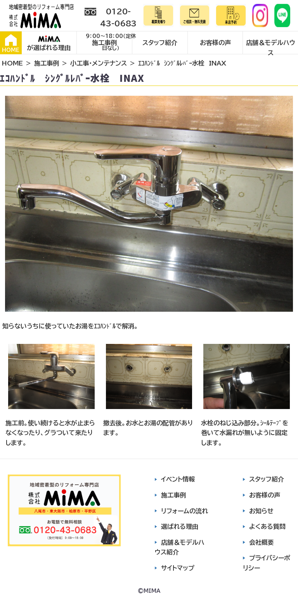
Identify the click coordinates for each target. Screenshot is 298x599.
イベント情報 (178, 479)
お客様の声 (215, 43)
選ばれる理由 (179, 526)
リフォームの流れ (184, 511)
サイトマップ (177, 568)
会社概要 (261, 542)
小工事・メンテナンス (98, 63)
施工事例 (104, 43)
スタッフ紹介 (159, 43)
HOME (10, 43)
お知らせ (261, 511)
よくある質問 (267, 526)
